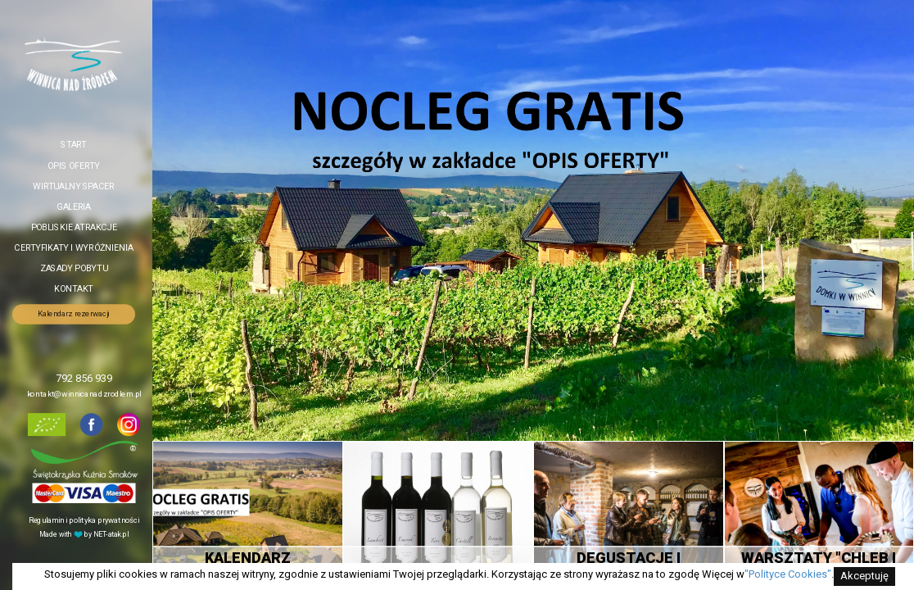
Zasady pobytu (73, 268)
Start (74, 144)
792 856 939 (84, 379)
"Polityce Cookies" (787, 574)
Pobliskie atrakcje (74, 227)
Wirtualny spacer (74, 185)
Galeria (73, 206)
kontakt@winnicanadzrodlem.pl (84, 393)
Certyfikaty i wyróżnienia (73, 248)
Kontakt (73, 289)
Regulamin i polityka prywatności (84, 519)
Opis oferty (74, 165)
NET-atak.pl (111, 534)
